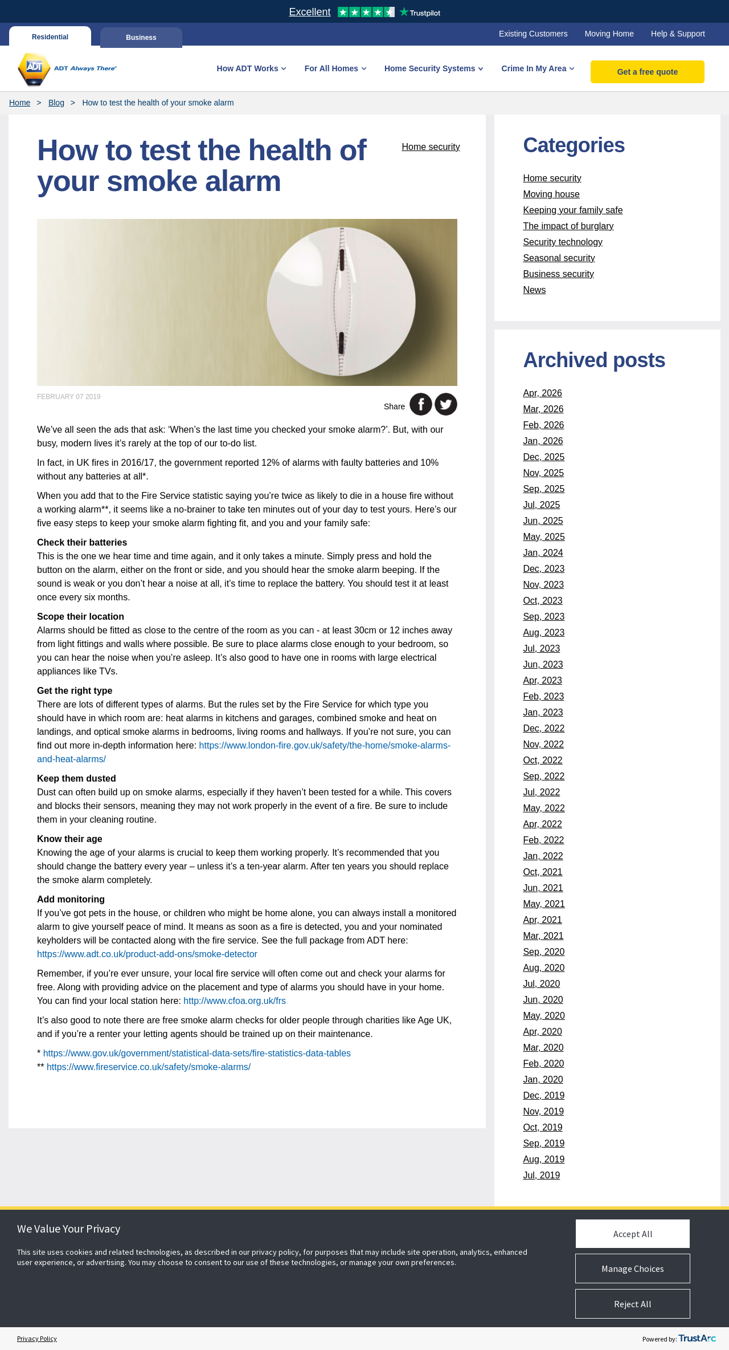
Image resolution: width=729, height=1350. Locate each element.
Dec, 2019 (543, 1095)
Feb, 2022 (543, 840)
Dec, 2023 (543, 569)
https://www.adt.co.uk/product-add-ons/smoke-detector (147, 954)
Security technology (563, 242)
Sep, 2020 (543, 952)
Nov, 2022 (543, 744)
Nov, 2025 (543, 473)
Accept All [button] (633, 1233)
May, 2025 (544, 537)
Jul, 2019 (541, 1175)
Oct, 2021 (542, 872)
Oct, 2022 (542, 760)
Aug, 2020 (543, 968)
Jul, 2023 (541, 648)
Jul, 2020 (541, 984)
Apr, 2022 (542, 824)
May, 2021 (544, 904)
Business (141, 36)
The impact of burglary (568, 226)
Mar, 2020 (543, 1047)
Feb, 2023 (543, 696)
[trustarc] (697, 1339)
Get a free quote (647, 71)
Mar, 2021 (543, 936)
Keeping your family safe (572, 210)
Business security (558, 274)
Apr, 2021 (542, 920)
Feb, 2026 (543, 425)
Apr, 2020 (542, 1031)
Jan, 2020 (543, 1079)
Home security (431, 147)
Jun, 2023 (543, 664)
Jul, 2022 (541, 792)
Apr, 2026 (542, 393)
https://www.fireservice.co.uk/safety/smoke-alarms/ (149, 1067)
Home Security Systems (430, 68)
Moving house (551, 194)
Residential (50, 36)
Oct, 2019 (542, 1127)
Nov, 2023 (543, 584)
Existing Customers (533, 33)
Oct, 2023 (542, 600)
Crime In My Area (534, 68)
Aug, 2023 (543, 632)
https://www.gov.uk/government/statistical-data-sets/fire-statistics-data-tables (197, 1053)
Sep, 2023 (543, 616)
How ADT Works (248, 68)
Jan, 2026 (543, 441)
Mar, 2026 (543, 409)
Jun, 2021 (543, 888)
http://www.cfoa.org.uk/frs (234, 1001)
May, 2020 (544, 1015)
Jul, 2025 (541, 505)
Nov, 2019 (543, 1111)
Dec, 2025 (543, 457)
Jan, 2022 (543, 856)
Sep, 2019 (543, 1143)
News (534, 290)
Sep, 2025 (543, 489)
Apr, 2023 (542, 680)
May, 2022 (544, 808)
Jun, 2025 (543, 521)
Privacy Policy (37, 1338)
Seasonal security (559, 258)
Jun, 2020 (543, 1000)
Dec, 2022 (543, 728)
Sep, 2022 (543, 776)
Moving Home (609, 33)
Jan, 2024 (543, 553)
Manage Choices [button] (632, 1268)
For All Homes (331, 68)
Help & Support (678, 33)
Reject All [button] (633, 1304)
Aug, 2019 (543, 1159)
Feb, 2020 (543, 1063)
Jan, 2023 (543, 712)
